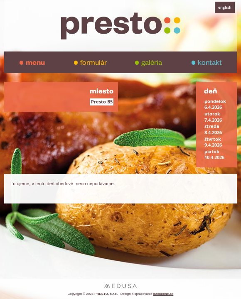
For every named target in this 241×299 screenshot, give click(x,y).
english (224, 7)
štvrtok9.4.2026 (213, 142)
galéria (151, 64)
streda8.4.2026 (213, 129)
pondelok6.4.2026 (215, 104)
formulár (93, 64)
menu (35, 64)
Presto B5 (102, 102)
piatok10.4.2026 (214, 154)
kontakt (210, 64)
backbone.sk (163, 294)
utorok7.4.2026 (213, 117)
